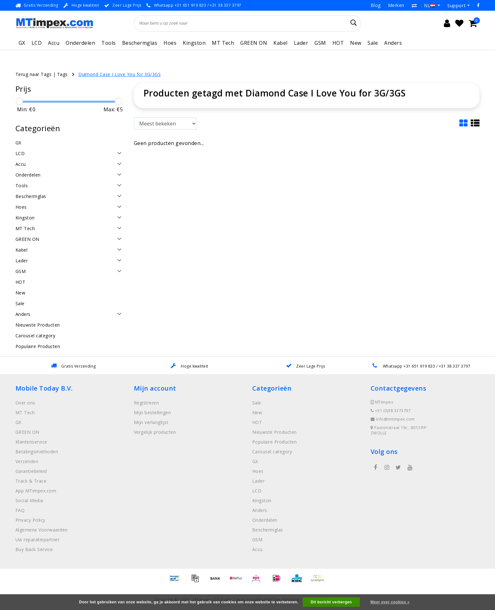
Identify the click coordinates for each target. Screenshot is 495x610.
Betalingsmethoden (36, 452)
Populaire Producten (274, 442)
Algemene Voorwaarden (41, 530)
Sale (372, 42)
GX (22, 42)
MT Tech (223, 42)
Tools (108, 42)
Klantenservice (31, 442)
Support (456, 5)
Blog (376, 5)
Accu (53, 42)
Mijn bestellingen (152, 412)
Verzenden (26, 461)
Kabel (280, 42)
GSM (320, 42)
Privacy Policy (30, 520)
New (355, 42)
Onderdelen (80, 42)
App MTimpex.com (35, 491)
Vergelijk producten (155, 432)
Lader (301, 42)
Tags (62, 74)
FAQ (20, 510)
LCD (37, 42)
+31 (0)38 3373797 (390, 410)
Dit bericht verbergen (331, 602)
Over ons (25, 403)
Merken (396, 5)
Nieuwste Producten (274, 432)
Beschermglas (140, 42)
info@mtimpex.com (393, 419)
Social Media (29, 500)
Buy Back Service (34, 549)
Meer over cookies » (390, 602)
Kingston (194, 42)
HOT (338, 42)
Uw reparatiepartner (37, 540)
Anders (393, 42)
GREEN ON (253, 42)
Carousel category (272, 452)
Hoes (170, 42)
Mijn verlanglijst (151, 422)
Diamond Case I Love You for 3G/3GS (119, 74)
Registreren (146, 403)
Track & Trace (30, 481)
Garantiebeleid (31, 471)
